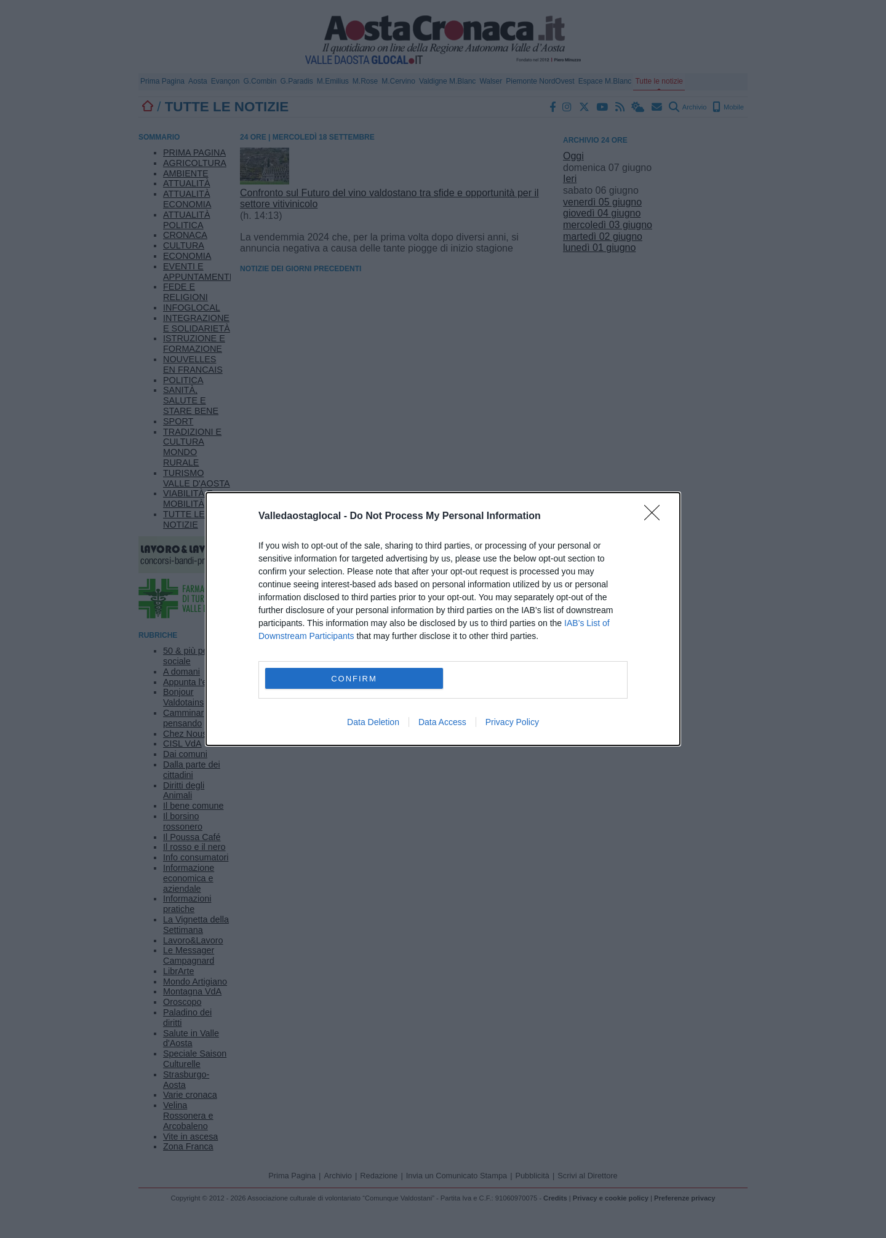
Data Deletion (373, 722)
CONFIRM (354, 678)
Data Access (442, 722)
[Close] (656, 516)
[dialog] (443, 619)
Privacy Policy (512, 722)
